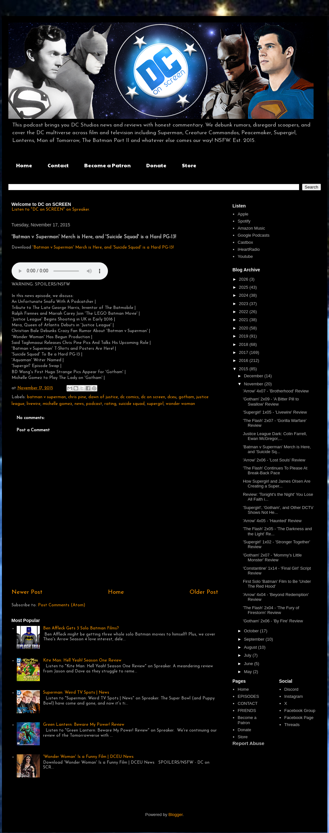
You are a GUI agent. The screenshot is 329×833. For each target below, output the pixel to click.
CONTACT (248, 703)
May (248, 671)
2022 (244, 311)
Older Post (204, 592)
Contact (58, 165)
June (249, 663)
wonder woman (180, 404)
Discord (291, 689)
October (252, 630)
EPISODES (248, 696)
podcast (94, 404)
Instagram (293, 696)
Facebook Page (299, 717)
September (254, 639)
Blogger (175, 814)
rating (110, 404)
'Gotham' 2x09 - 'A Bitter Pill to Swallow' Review (271, 402)
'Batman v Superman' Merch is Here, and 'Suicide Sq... (277, 449)
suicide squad (132, 404)
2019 (244, 336)
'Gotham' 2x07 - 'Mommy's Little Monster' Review (272, 558)
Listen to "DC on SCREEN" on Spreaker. (51, 209)
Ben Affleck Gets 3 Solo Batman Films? (81, 628)
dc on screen (153, 397)
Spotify (244, 221)
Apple (243, 214)
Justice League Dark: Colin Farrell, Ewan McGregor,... (275, 436)
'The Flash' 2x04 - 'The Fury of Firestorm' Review (271, 610)
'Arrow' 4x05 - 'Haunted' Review (272, 520)
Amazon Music (251, 228)
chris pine (77, 397)
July (248, 655)
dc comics (129, 397)
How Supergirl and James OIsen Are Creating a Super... (276, 484)
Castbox (245, 242)
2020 (244, 328)
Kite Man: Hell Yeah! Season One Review (82, 660)
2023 (244, 303)
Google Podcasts (254, 235)
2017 (244, 352)
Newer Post (27, 592)
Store (189, 165)
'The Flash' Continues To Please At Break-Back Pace (275, 471)
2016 (244, 360)
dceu (171, 397)
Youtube (245, 256)
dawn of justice (103, 397)
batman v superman (46, 397)
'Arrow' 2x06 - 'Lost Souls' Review (274, 460)
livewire (33, 404)
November (254, 383)
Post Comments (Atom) (61, 605)
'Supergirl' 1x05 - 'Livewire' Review (275, 412)
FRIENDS (247, 710)
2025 (244, 287)
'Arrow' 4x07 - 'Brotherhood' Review (276, 391)
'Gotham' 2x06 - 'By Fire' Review (273, 620)
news (79, 404)
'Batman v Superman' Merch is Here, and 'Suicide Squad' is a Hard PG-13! (103, 247)
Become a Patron (107, 165)
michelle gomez (57, 404)
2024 (244, 295)
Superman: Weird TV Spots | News (76, 692)
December (254, 375)
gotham (186, 397)
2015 (244, 368)
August (251, 647)
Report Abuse (248, 743)
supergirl (155, 404)
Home (24, 165)
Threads (292, 724)
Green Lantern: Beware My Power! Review (83, 725)
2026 (244, 279)
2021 (244, 319)
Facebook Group (300, 710)
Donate (156, 165)
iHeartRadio (249, 249)
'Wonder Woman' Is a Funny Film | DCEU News (88, 757)
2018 (244, 344)
